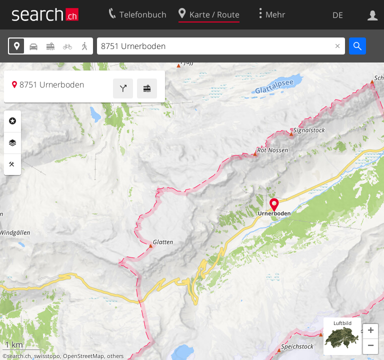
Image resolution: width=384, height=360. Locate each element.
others (115, 356)
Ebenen (12, 143)
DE (337, 15)
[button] (370, 331)
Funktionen (12, 164)
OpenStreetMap (83, 356)
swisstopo (47, 356)
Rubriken (12, 121)
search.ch (19, 356)
